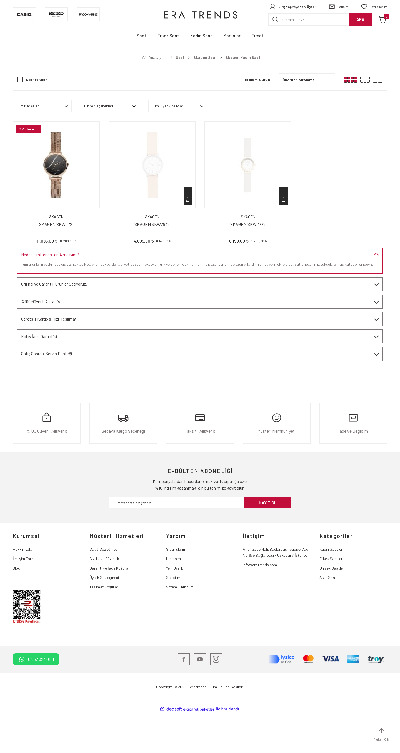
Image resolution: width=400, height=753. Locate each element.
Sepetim (173, 617)
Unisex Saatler (331, 608)
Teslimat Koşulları (104, 626)
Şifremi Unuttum (179, 626)
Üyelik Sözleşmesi (104, 617)
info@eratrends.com (260, 604)
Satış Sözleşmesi (103, 589)
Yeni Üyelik (174, 608)
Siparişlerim (176, 589)
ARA (360, 19)
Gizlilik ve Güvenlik (104, 598)
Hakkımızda (22, 589)
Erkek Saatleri (331, 598)
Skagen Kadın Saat (243, 57)
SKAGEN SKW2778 (248, 224)
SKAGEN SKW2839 (152, 224)
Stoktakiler (36, 79)
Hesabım (173, 598)
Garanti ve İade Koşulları (110, 608)
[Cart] (382, 19)
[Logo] (200, 14)
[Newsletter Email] (200, 542)
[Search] (320, 19)
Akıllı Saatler (330, 617)
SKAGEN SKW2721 (56, 224)
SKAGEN (56, 216)
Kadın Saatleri (331, 589)
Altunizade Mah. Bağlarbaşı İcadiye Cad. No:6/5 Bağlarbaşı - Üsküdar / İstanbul (276, 592)
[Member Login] (292, 6)
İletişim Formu (24, 598)
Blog (16, 608)
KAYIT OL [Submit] (268, 542)
